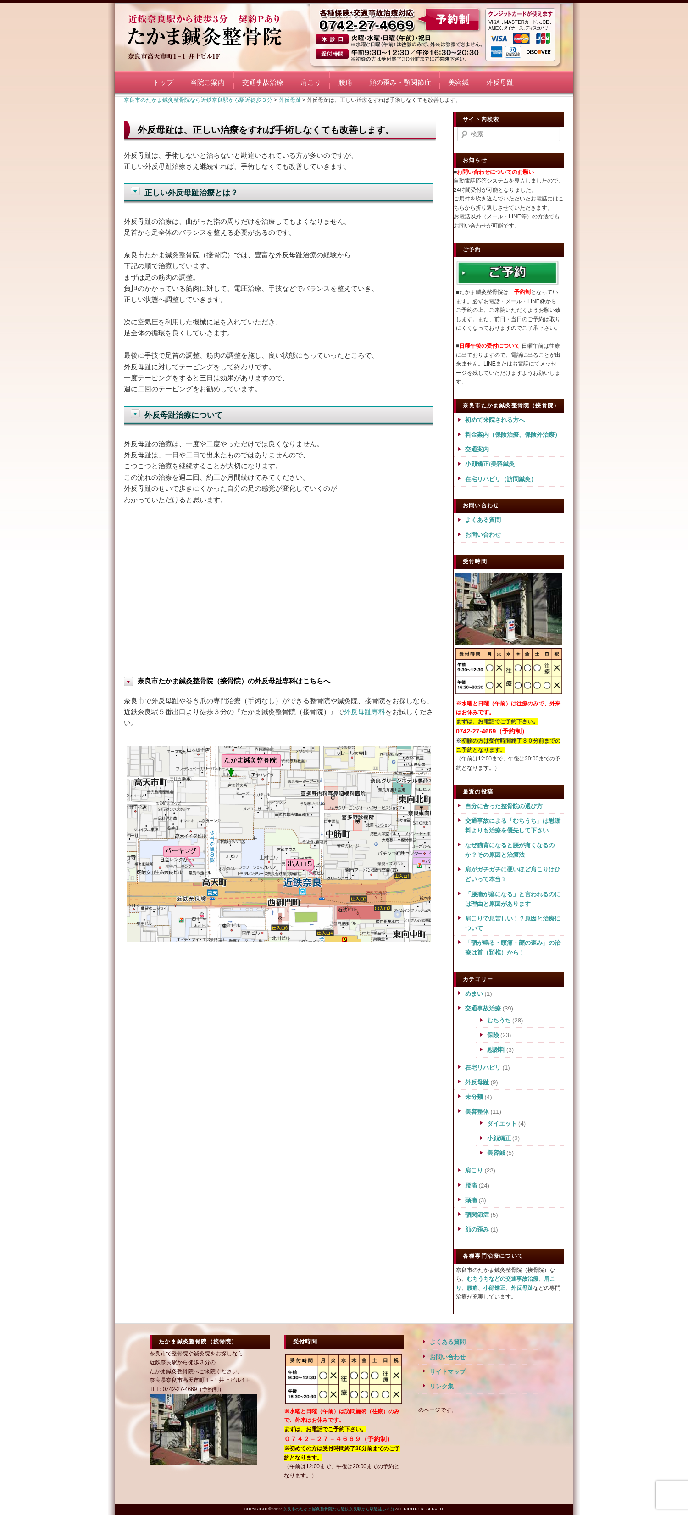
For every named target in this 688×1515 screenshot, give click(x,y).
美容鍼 (458, 82)
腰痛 (345, 82)
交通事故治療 (262, 82)
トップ (163, 82)
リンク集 (442, 1386)
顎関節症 (477, 1214)
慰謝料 (496, 1049)
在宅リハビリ (483, 1067)
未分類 (474, 1096)
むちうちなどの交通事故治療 (502, 1279)
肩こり (310, 82)
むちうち (499, 1020)
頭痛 (471, 1200)
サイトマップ (448, 1371)
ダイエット (502, 1123)
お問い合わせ (483, 534)
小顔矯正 (499, 1138)
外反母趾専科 (364, 712)
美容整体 (477, 1111)
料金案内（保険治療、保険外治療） (512, 434)
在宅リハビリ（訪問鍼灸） (501, 479)
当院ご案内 (207, 82)
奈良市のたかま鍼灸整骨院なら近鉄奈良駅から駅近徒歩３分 (215, 35)
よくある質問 (483, 519)
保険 (493, 1035)
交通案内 (477, 449)
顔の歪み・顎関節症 (400, 82)
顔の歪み (477, 1229)
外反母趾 (500, 82)
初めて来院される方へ (495, 419)
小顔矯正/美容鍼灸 (490, 464)
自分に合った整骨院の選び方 (504, 806)
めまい (474, 993)
